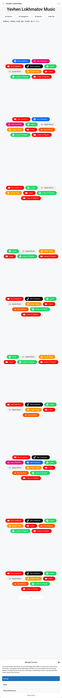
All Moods (38, 16)
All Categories (23, 16)
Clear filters (36, 21)
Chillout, (12, 21)
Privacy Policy (31, 695)
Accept (5, 679)
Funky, (18, 21)
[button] (59, 662)
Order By (51, 16)
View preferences (9, 691)
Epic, (22, 21)
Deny (5, 685)
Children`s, (6, 21)
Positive (27, 21)
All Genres (8, 16)
